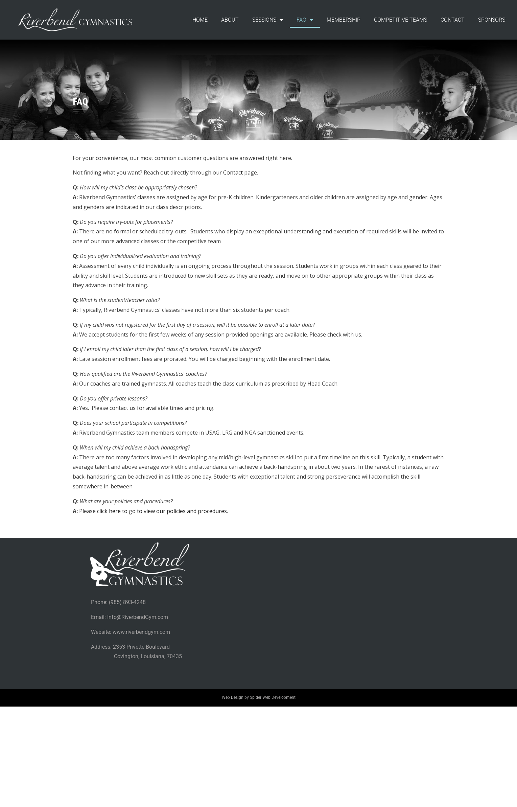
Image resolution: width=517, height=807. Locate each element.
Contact (233, 172)
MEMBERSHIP (343, 20)
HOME (200, 20)
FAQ (305, 20)
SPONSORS (491, 20)
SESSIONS (267, 20)
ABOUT (230, 20)
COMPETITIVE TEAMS (400, 20)
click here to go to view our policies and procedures (162, 511)
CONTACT (453, 20)
